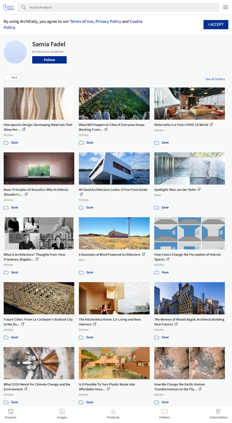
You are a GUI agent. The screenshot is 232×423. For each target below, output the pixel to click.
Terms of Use (81, 21)
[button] (12, 78)
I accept (216, 24)
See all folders (215, 79)
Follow (49, 59)
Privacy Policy (108, 21)
